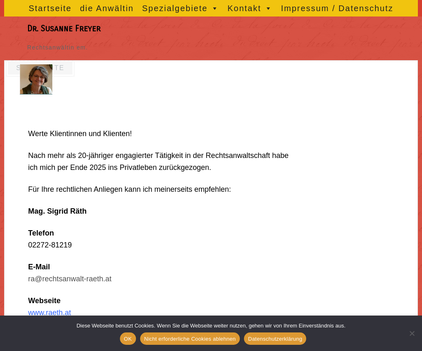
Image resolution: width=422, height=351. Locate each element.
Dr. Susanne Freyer (64, 28)
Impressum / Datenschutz (337, 8)
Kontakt (250, 8)
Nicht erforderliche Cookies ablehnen (190, 339)
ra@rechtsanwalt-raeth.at (69, 279)
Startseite (49, 8)
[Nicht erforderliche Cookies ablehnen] (412, 333)
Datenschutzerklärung (275, 339)
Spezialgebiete (180, 8)
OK (128, 339)
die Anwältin (107, 8)
